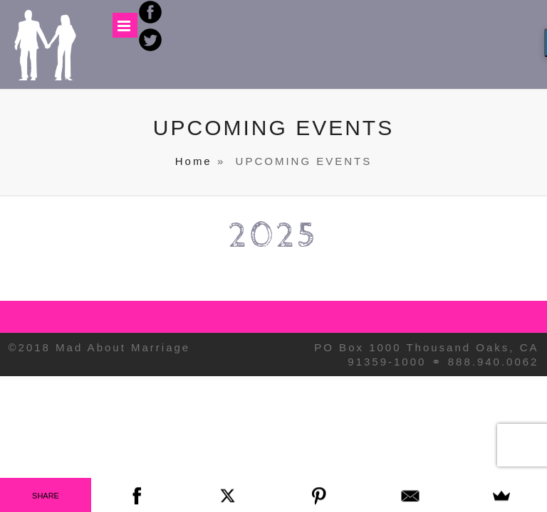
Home (193, 161)
